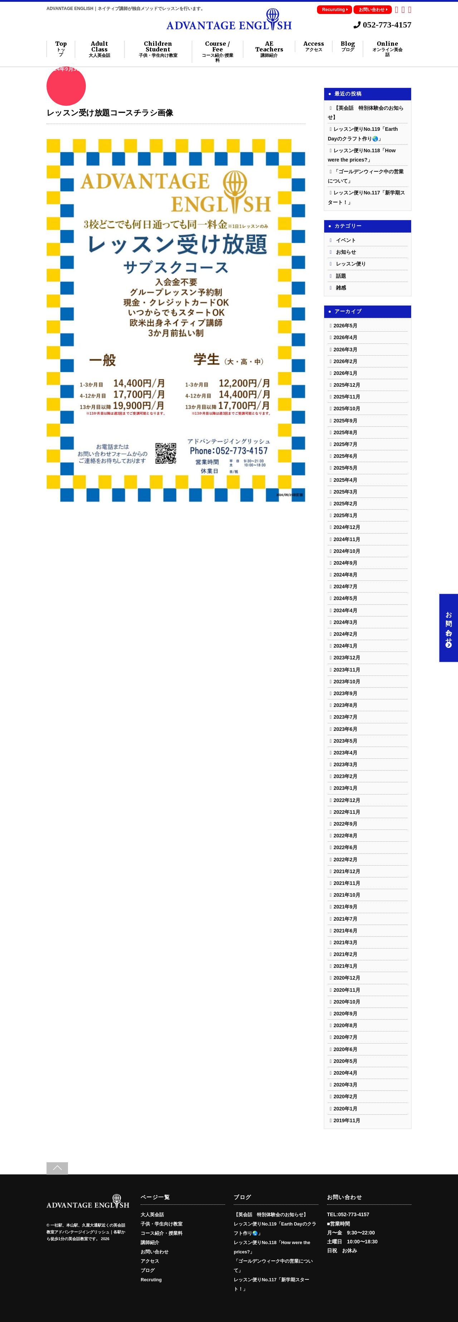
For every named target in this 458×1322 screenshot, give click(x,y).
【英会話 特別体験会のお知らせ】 (271, 1214)
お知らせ (346, 252)
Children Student (158, 49)
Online (387, 49)
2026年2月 (345, 361)
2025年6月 (345, 456)
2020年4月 (345, 1073)
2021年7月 (345, 919)
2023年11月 (346, 670)
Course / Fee (217, 52)
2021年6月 (345, 931)
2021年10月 (346, 895)
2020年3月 (345, 1085)
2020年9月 (345, 1013)
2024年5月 (345, 598)
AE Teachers (269, 49)
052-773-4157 (382, 24)
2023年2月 (345, 776)
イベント (346, 240)
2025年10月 (346, 408)
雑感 (341, 288)
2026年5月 (345, 325)
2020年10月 (346, 1002)
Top (61, 49)
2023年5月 (345, 741)
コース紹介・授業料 (161, 1233)
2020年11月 (346, 990)
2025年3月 (345, 492)
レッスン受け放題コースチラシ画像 (110, 112)
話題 (341, 276)
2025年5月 (345, 468)
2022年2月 (345, 859)
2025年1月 (345, 515)
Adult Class (99, 49)
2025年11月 (346, 397)
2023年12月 (346, 657)
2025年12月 (346, 385)
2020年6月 (345, 1049)
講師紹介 (150, 1242)
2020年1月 (345, 1108)
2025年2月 (345, 503)
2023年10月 (346, 681)
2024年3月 (345, 622)
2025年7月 (345, 444)
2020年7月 (345, 1037)
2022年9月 (345, 824)
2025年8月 (345, 432)
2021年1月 (345, 966)
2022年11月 (346, 812)
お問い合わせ (373, 9)
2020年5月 (345, 1061)
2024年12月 (346, 527)
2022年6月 (345, 847)
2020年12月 (346, 978)
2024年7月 (345, 586)
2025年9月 (345, 421)
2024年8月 (345, 575)
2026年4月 (345, 337)
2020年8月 (345, 1025)
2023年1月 (345, 788)
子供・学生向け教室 (161, 1224)
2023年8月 (345, 705)
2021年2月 (345, 954)
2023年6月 (345, 729)
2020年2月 (345, 1096)
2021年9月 (345, 907)
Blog (348, 46)
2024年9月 (345, 563)
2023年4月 (345, 753)
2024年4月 (345, 610)
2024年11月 (346, 539)
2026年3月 (345, 349)
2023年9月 (345, 693)
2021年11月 (346, 883)
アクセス (150, 1261)
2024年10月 (346, 551)
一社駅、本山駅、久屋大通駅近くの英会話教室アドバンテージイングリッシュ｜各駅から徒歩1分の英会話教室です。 (86, 1232)
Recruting (151, 1279)
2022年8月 (345, 835)
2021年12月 (346, 871)
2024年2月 (345, 634)
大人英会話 (152, 1214)
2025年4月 (345, 480)
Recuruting (335, 9)
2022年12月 (346, 800)
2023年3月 (345, 764)
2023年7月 (345, 717)
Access (313, 46)
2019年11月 (346, 1120)
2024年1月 (345, 646)
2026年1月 (345, 373)
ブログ (148, 1270)
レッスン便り (351, 264)
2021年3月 (345, 942)
